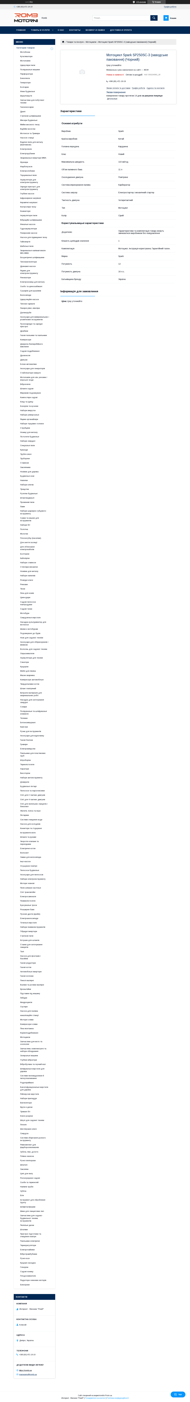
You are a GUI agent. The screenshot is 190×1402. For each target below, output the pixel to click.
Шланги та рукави (28, 837)
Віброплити (25, 384)
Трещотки (24, 489)
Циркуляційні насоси (29, 299)
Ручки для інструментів (30, 731)
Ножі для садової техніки (31, 638)
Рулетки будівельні (28, 493)
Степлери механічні (29, 567)
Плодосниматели (28, 1276)
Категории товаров (26, 48)
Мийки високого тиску (30, 124)
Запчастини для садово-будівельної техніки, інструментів (31, 1218)
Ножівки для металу (29, 571)
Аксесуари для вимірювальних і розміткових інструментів (34, 318)
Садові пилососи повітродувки (28, 603)
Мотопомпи (25, 61)
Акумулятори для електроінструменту (29, 181)
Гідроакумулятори (28, 229)
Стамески (24, 463)
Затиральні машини (29, 1055)
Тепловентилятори (28, 262)
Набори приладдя (28, 1098)
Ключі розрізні (26, 1116)
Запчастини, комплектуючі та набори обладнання (33, 1050)
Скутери (24, 1007)
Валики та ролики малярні (32, 985)
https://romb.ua (25, 1370)
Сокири (23, 707)
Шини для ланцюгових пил (32, 1211)
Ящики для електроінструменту (29, 272)
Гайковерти (25, 242)
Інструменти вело (28, 833)
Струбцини (25, 428)
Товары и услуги (40, 30)
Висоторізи (25, 773)
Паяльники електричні (30, 1241)
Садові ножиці (26, 1271)
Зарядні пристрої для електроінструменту (30, 188)
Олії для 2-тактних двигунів (32, 795)
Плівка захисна (27, 1156)
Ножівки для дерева (29, 472)
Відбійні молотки (27, 129)
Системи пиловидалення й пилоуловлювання (32, 1077)
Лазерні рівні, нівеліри (30, 308)
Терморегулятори (28, 1245)
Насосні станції (27, 138)
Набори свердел (27, 441)
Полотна (24, 529)
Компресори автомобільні (32, 680)
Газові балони (26, 740)
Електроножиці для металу (32, 282)
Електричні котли (27, 848)
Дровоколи (25, 355)
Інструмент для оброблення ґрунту (32, 1201)
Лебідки (23, 998)
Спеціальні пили (27, 445)
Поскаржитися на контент (95, 1398)
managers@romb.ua (28, 1374)
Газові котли (25, 967)
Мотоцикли (91, 42)
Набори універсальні (29, 415)
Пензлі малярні (27, 980)
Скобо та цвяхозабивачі (31, 286)
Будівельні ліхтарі (28, 786)
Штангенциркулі (27, 498)
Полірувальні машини (30, 69)
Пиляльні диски (27, 1225)
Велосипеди (25, 295)
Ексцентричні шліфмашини (32, 257)
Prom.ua (108, 1395)
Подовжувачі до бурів (30, 633)
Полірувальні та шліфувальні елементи (33, 712)
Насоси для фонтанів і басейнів (30, 957)
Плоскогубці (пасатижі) (30, 538)
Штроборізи (25, 760)
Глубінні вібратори (28, 1060)
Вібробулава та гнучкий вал (33, 1064)
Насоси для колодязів (30, 824)
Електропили (26, 149)
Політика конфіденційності (118, 1398)
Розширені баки (27, 909)
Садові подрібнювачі (29, 351)
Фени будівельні (27, 91)
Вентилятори (26, 1103)
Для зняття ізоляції (28, 542)
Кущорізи (24, 667)
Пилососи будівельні (29, 870)
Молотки (24, 534)
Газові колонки (26, 976)
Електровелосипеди (29, 918)
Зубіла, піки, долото (29, 1152)
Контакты (74, 30)
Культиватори (26, 56)
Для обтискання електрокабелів (27, 548)
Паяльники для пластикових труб (33, 754)
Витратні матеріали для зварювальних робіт (31, 694)
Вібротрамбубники (28, 1254)
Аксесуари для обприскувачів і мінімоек (34, 643)
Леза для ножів (27, 593)
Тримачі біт (25, 1111)
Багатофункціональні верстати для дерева (34, 1088)
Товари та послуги (75, 42)
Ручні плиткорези (28, 1160)
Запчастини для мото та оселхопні (31, 1042)
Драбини (24, 331)
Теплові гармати (27, 304)
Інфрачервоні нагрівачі (30, 198)
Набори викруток (28, 410)
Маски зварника (27, 675)
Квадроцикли (26, 1002)
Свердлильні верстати (30, 617)
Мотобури (24, 613)
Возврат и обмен (95, 30)
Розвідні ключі (26, 580)
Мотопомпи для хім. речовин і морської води (33, 378)
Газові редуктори (28, 963)
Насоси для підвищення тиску (33, 237)
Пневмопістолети (27, 901)
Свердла (24, 1133)
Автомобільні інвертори (31, 972)
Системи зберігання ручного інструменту (33, 1139)
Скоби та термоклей (29, 1182)
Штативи (24, 1229)
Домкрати (24, 782)
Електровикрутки (27, 749)
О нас (61, 30)
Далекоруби (25, 312)
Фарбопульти (26, 166)
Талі (22, 951)
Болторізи (24, 554)
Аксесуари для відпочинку (32, 736)
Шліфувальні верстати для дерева (32, 1070)
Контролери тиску (28, 207)
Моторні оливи (26, 1020)
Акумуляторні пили (28, 215)
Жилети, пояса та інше (30, 811)
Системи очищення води (31, 820)
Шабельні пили (26, 246)
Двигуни (23, 360)
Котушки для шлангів (29, 940)
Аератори (24, 769)
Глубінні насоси (27, 194)
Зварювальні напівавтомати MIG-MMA (33, 251)
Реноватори (25, 277)
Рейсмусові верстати (29, 1094)
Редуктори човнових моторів (33, 1280)
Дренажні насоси (28, 266)
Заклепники (25, 467)
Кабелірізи (25, 558)
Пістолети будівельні (29, 437)
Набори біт (25, 525)
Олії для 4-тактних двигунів (32, 799)
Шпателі (23, 1165)
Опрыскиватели (27, 653)
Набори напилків (27, 575)
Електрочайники (27, 1250)
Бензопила (25, 78)
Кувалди (24, 450)
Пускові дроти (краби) (30, 914)
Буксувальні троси (28, 905)
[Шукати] (154, 18)
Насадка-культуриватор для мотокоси (33, 623)
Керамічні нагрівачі (28, 202)
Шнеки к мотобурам (29, 629)
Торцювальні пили (28, 175)
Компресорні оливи (28, 1024)
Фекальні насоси (27, 224)
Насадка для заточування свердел (32, 701)
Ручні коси (25, 1258)
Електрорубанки (27, 153)
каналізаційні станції (29, 1015)
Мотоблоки (25, 52)
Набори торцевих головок (32, 424)
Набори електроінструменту (33, 879)
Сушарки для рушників (30, 291)
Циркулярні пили (27, 65)
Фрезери (24, 162)
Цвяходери (25, 597)
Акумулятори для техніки (31, 658)
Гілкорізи (24, 1267)
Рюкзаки (24, 584)
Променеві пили (27, 502)
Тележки (24, 718)
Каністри (24, 727)
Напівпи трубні (26, 1187)
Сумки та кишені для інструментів (29, 519)
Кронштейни (25, 989)
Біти (22, 1195)
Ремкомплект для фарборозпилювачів (29, 1146)
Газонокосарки (27, 107)
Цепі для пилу (26, 1173)
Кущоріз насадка (28, 1263)
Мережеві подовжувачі (30, 393)
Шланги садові (26, 388)
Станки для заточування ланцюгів (31, 945)
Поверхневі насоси (28, 233)
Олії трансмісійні (27, 892)
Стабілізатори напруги (30, 373)
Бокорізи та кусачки (29, 406)
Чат (178, 1394)
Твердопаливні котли (29, 684)
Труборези (25, 458)
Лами (22, 506)
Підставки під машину (30, 993)
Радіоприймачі (27, 1083)
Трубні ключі (25, 454)
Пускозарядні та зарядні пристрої (31, 325)
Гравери (24, 744)
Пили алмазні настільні (30, 888)
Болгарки (24, 87)
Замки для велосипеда (30, 857)
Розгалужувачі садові (30, 1178)
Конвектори (25, 211)
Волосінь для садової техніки (33, 649)
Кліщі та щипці (26, 402)
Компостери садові (28, 397)
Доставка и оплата (121, 30)
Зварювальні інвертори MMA (33, 158)
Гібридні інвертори (28, 931)
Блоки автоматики (28, 364)
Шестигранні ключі (28, 1129)
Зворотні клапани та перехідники (29, 842)
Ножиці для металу (29, 432)
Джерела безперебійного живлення (31, 345)
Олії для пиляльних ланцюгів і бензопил (34, 805)
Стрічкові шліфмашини (30, 116)
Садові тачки (26, 609)
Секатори (24, 662)
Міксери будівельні (28, 120)
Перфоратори (26, 74)
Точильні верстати (28, 923)
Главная (21, 30)
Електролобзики (27, 171)
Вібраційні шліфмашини (31, 220)
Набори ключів (27, 485)
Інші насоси (25, 861)
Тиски (22, 589)
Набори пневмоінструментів (32, 927)
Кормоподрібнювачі (29, 1033)
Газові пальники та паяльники (33, 335)
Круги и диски (26, 1107)
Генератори (25, 82)
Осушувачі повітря (28, 866)
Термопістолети (27, 764)
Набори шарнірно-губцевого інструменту (33, 512)
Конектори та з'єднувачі (31, 828)
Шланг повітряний (28, 688)
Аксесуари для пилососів (31, 875)
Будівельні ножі (27, 476)
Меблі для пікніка (28, 671)
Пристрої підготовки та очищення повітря (30, 1235)
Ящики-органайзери (29, 419)
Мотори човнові (27, 883)
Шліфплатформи (27, 1207)
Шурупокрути (26, 96)
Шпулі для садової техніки (32, 1120)
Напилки (24, 480)
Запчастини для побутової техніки (32, 101)
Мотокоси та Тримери (30, 133)
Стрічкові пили (26, 936)
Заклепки (24, 1169)
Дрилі (22, 111)
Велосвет (24, 853)
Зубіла (23, 1191)
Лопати (23, 1125)
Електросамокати (28, 896)
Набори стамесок (28, 562)
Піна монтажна (27, 1028)
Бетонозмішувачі (27, 722)
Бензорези (25, 1285)
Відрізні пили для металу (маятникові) (31, 143)
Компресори (25, 340)
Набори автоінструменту (31, 778)
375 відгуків (141, 2)
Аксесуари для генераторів (32, 368)
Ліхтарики (24, 815)
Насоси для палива (29, 1011)
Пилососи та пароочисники (32, 791)
